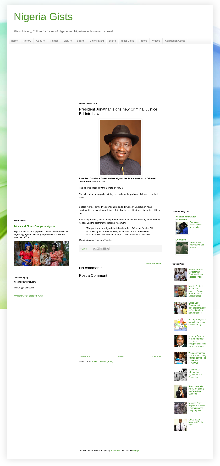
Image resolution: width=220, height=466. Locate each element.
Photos (143, 40)
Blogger (135, 450)
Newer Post (85, 356)
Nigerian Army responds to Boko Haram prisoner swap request (197, 407)
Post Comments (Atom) (102, 361)
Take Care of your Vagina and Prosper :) (197, 245)
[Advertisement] (110, 73)
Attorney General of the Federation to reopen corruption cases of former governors (197, 341)
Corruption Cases (175, 40)
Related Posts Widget (153, 264)
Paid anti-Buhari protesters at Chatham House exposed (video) (196, 273)
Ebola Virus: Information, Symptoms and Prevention (195, 373)
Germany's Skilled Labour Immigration (196, 224)
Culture (40, 40)
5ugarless (115, 450)
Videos (156, 40)
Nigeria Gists (43, 16)
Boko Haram (97, 40)
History (27, 40)
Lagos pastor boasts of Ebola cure (196, 422)
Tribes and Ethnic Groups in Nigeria (34, 226)
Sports (80, 40)
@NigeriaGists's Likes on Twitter (28, 296)
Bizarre (68, 40)
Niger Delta (127, 40)
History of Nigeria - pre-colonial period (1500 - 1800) (197, 322)
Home (14, 40)
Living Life (180, 240)
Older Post (156, 356)
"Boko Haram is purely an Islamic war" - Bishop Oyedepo (196, 390)
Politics (54, 40)
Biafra (112, 40)
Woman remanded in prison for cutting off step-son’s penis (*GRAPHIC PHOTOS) (197, 358)
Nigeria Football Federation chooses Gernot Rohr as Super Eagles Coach (196, 291)
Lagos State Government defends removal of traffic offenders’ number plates (197, 308)
